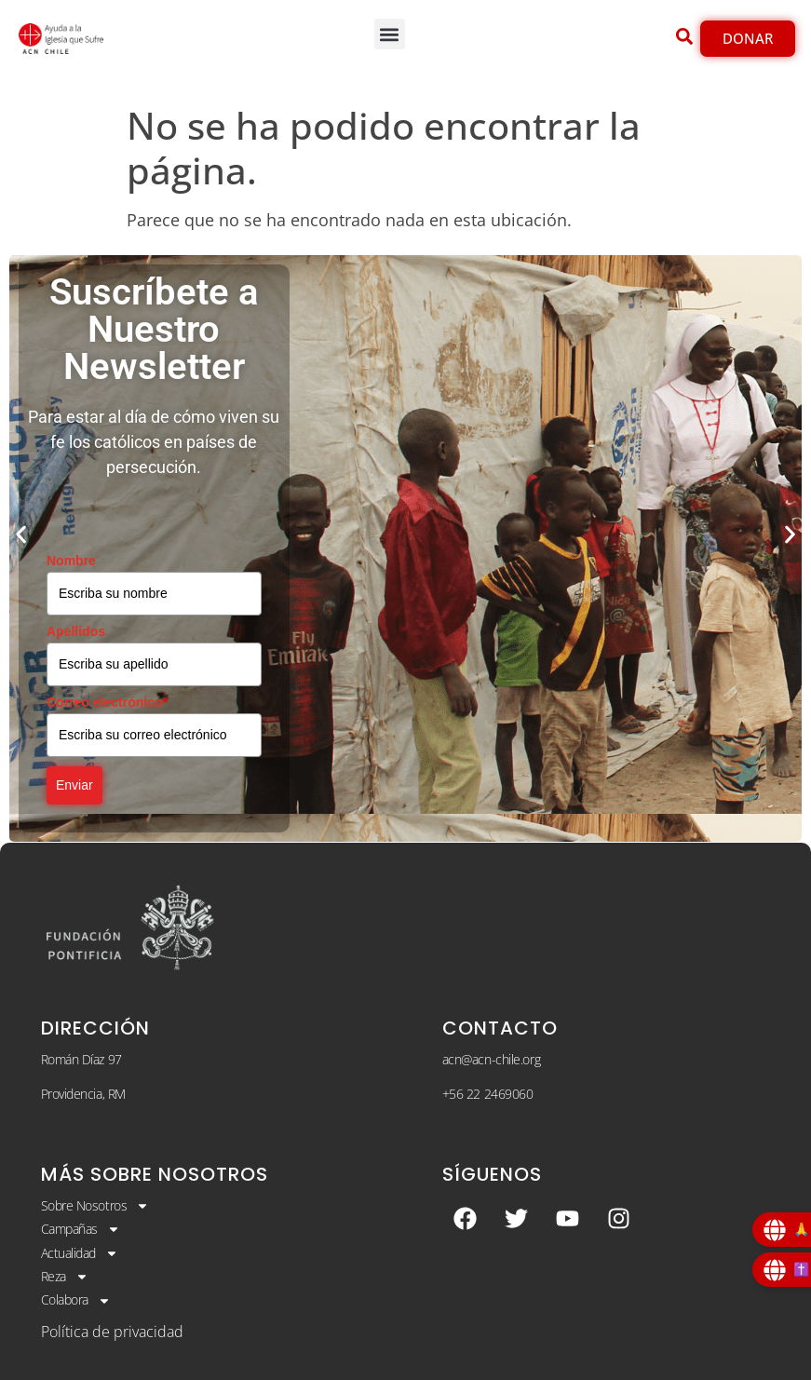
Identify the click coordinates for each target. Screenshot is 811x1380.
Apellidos (76, 631)
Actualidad (80, 1253)
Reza (64, 1276)
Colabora (76, 1300)
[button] (389, 34)
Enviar (74, 785)
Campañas (80, 1229)
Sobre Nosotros (95, 1206)
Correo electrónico (107, 702)
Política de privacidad (112, 1331)
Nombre (71, 560)
